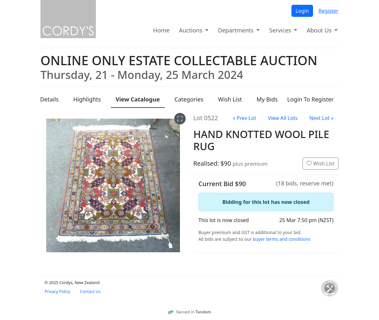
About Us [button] (320, 30)
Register (328, 10)
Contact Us (90, 291)
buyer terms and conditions (281, 239)
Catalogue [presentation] (138, 99)
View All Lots (282, 118)
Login (302, 10)
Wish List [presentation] (230, 99)
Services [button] (280, 30)
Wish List (320, 163)
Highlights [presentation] (87, 99)
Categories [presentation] (189, 99)
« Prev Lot (244, 118)
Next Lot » (321, 118)
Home (161, 30)
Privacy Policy (57, 291)
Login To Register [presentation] (310, 99)
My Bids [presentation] (267, 99)
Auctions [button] (191, 30)
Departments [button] (236, 30)
